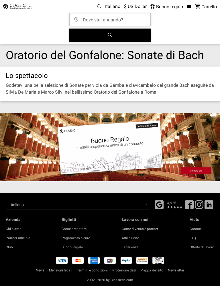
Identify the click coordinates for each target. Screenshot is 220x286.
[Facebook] (159, 204)
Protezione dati (124, 270)
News (40, 270)
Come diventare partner (140, 229)
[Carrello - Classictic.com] (206, 6)
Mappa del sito (151, 270)
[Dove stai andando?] (112, 17)
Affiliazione (130, 238)
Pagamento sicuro (76, 238)
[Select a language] (78, 205)
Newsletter (176, 270)
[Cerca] (110, 35)
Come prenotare (74, 229)
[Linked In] (209, 207)
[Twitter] (199, 207)
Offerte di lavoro (202, 247)
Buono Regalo (72, 247)
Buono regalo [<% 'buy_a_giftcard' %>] (166, 6)
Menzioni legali (60, 270)
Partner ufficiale (18, 238)
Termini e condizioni (92, 270)
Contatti (196, 229)
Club (9, 247)
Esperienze (130, 247)
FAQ (193, 238)
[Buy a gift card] (110, 147)
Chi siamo (13, 229)
